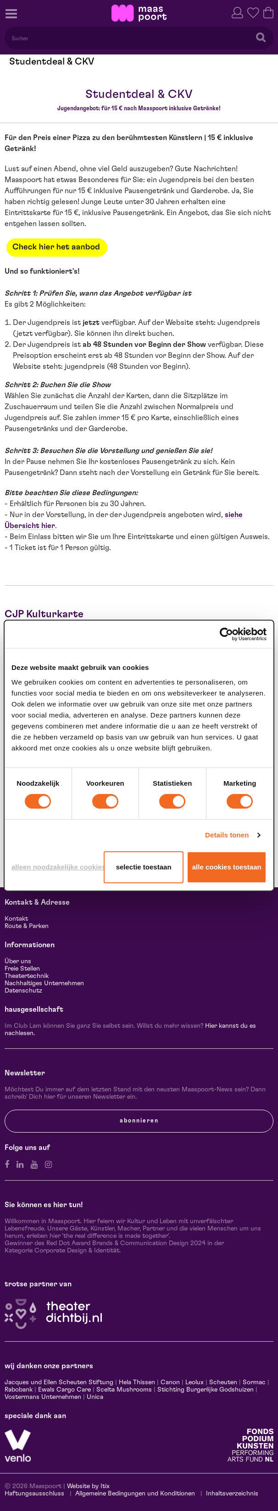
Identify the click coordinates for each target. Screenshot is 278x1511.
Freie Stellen (22, 969)
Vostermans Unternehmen (43, 1397)
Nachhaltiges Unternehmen (44, 983)
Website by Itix (88, 1486)
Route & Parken (27, 926)
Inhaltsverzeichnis (232, 1493)
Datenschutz (23, 991)
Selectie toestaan (144, 867)
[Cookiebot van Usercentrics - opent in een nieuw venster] (226, 634)
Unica (95, 1397)
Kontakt (16, 919)
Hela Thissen (137, 1382)
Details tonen (227, 835)
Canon (170, 1382)
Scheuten (223, 1382)
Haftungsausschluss (34, 1493)
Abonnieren (139, 1120)
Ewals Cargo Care (64, 1390)
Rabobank (19, 1390)
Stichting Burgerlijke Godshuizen (205, 1390)
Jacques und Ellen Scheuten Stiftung (59, 1382)
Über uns (18, 961)
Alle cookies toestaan (226, 867)
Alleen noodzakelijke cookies (55, 867)
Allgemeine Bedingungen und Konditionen (135, 1493)
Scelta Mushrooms (123, 1390)
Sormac (254, 1382)
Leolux (194, 1382)
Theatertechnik (27, 976)
